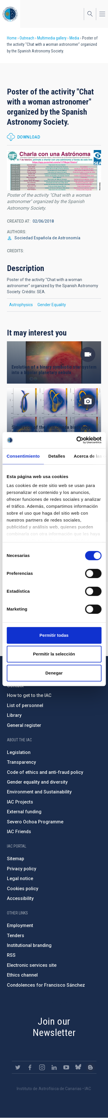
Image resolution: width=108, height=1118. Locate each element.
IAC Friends (19, 831)
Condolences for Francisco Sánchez (46, 985)
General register (24, 725)
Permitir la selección (54, 653)
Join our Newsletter (54, 1026)
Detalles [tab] (56, 456)
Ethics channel (22, 975)
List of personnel (25, 705)
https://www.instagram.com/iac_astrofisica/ (42, 1067)
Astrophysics (21, 304)
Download (28, 137)
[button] (54, 170)
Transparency (21, 762)
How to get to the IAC (29, 695)
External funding (24, 811)
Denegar (53, 672)
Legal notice (20, 878)
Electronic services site (31, 965)
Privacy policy (21, 868)
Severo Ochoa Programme (35, 822)
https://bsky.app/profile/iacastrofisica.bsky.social (78, 1067)
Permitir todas (54, 635)
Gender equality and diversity (37, 782)
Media (74, 38)
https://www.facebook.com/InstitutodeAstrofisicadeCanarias (30, 1067)
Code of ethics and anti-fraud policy (45, 772)
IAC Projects (20, 802)
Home (12, 38)
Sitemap (15, 858)
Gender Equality (51, 304)
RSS (11, 955)
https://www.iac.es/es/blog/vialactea (90, 1067)
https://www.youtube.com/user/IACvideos (66, 1067)
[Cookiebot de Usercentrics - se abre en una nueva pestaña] (76, 440)
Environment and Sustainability (39, 792)
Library (14, 715)
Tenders (15, 935)
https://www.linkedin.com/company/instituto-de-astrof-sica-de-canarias (54, 1067)
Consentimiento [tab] (23, 456)
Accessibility (20, 898)
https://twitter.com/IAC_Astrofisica (18, 1067)
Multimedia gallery (52, 38)
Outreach (27, 38)
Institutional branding (29, 945)
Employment (20, 925)
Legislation (19, 752)
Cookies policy (22, 888)
